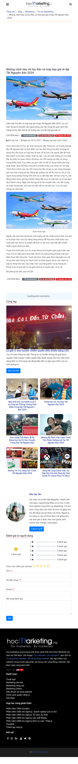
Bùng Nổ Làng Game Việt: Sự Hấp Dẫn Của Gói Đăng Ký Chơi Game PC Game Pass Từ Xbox (56, 473)
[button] (21, 669)
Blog (20, 11)
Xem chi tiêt (13, 370)
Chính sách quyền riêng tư (18, 695)
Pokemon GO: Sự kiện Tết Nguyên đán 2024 (56, 403)
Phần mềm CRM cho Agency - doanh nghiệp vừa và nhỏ (31, 711)
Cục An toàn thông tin (46, 136)
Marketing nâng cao (15, 685)
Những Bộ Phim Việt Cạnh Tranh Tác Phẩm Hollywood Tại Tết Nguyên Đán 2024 (56, 440)
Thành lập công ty (14, 727)
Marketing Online (14, 688)
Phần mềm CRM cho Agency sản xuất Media (26, 718)
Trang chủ (10, 11)
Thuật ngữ (11, 679)
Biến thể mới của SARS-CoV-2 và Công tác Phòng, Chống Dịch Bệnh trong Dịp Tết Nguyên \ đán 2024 (22, 406)
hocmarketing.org (40, 752)
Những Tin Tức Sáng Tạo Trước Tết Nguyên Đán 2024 (22, 471)
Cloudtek (10, 724)
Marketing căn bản (14, 682)
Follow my (36, 529)
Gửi (9, 618)
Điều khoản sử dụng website (19, 692)
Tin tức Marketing (45, 11)
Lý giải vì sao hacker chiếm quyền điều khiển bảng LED (37, 350)
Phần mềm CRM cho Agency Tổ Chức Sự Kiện (27, 715)
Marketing (29, 11)
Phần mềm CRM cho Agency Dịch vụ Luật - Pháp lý (29, 721)
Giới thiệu (10, 698)
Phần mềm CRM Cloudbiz (17, 708)
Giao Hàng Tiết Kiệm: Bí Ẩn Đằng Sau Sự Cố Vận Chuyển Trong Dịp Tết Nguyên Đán (22, 440)
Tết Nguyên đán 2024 (62, 136)
